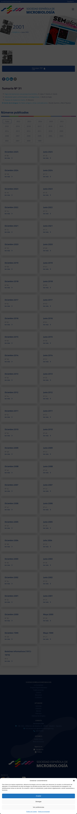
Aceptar (38, 796)
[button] (74, 781)
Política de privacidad (44, 811)
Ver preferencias (38, 807)
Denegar (38, 801)
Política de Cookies (31, 811)
